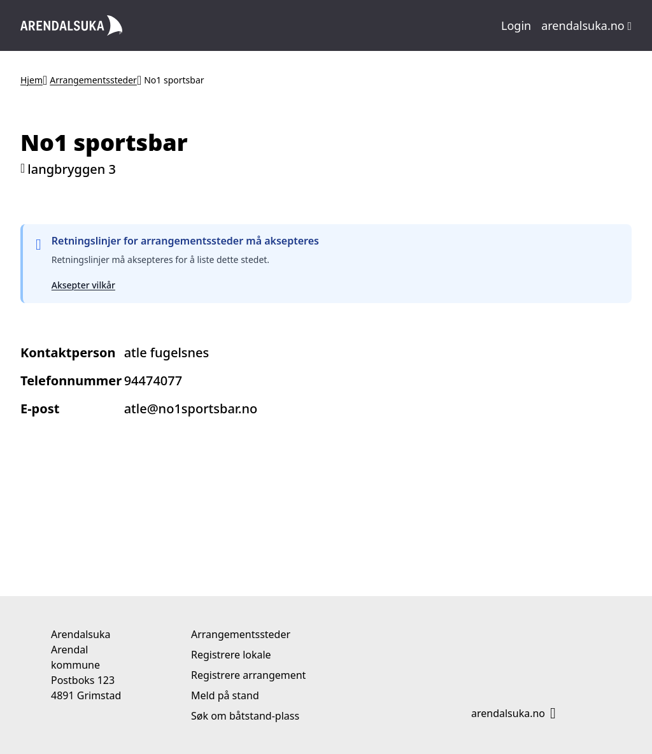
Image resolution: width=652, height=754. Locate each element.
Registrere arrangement (248, 675)
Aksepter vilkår (83, 285)
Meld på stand (225, 695)
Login (516, 25)
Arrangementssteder (93, 80)
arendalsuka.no (586, 25)
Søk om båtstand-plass (245, 716)
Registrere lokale (231, 655)
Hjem (31, 80)
